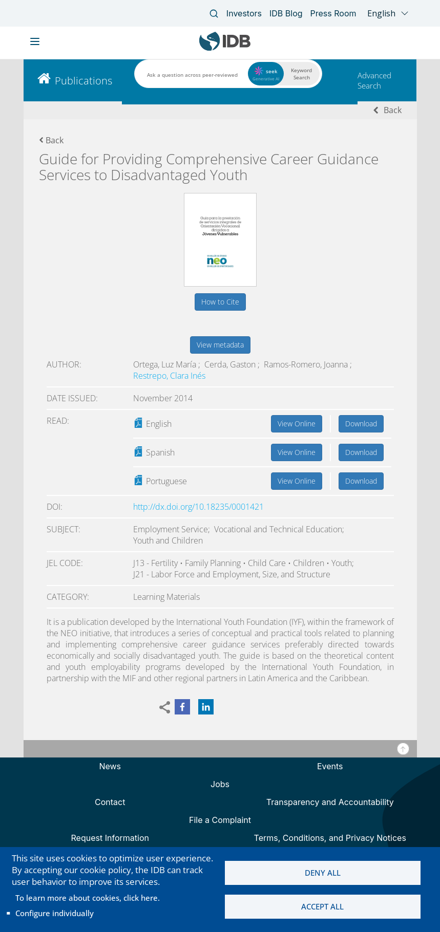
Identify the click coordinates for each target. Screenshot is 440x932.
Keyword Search (301, 74)
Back (393, 110)
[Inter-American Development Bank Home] (224, 48)
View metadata (220, 345)
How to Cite (220, 302)
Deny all (323, 873)
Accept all (322, 907)
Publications (83, 81)
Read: (58, 420)
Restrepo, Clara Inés (169, 375)
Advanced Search (374, 80)
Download (361, 423)
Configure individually (54, 913)
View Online (297, 423)
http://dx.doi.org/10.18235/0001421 (198, 506)
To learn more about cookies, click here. (87, 898)
